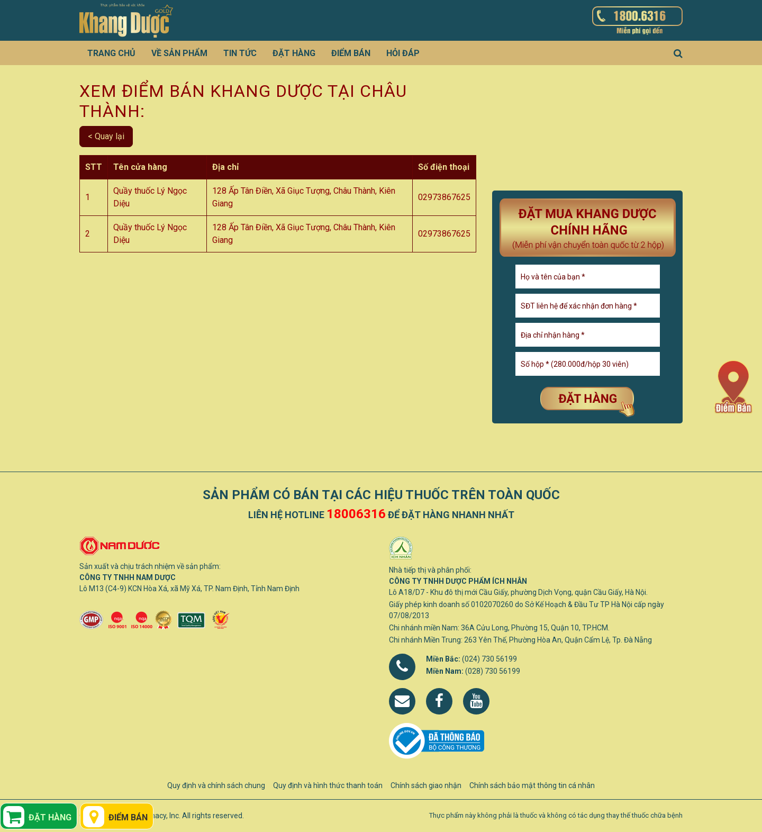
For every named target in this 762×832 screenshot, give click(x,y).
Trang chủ (111, 53)
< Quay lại (106, 136)
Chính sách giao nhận (426, 785)
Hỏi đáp (403, 53)
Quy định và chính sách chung (216, 785)
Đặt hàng (294, 53)
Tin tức (240, 53)
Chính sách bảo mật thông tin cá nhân (532, 785)
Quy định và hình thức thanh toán (328, 785)
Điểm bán (350, 53)
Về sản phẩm (179, 53)
